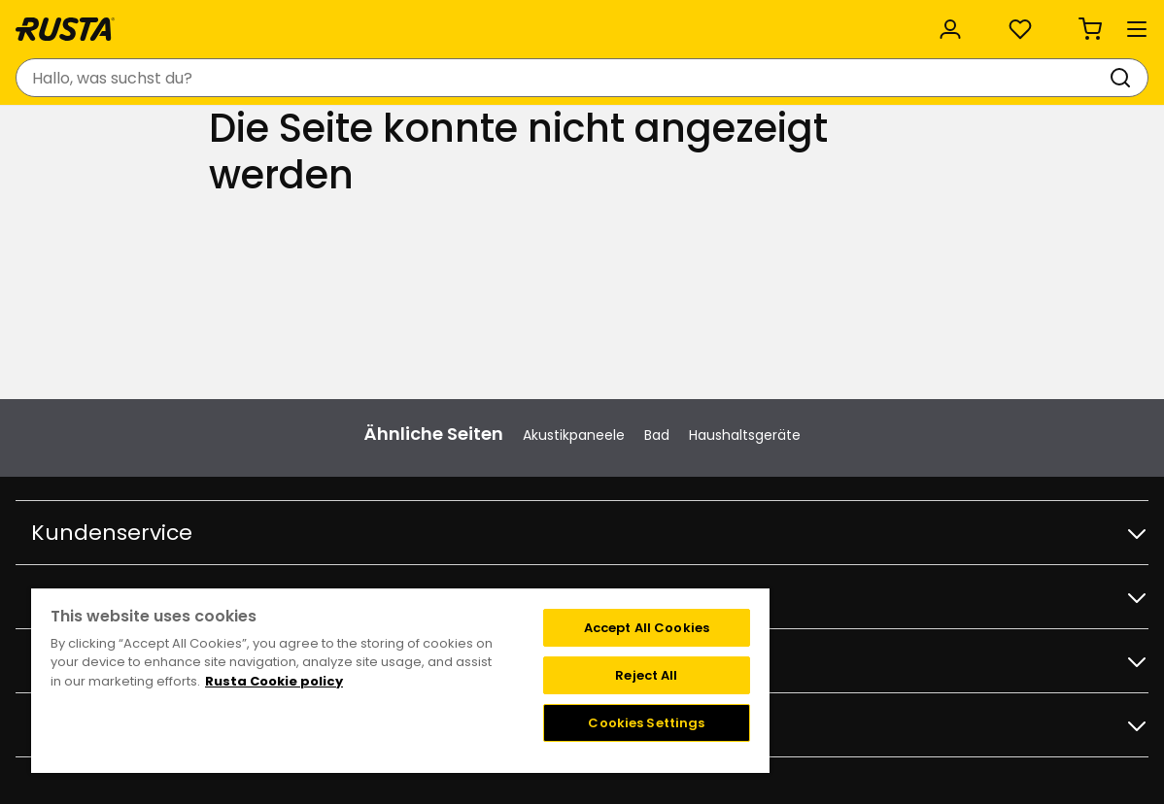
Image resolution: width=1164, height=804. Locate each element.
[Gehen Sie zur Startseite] (89, 77)
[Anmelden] (929, 77)
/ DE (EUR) (1063, 22)
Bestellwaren (216, 491)
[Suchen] (635, 77)
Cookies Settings (646, 723)
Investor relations (482, 573)
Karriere (449, 532)
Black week (460, 450)
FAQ (187, 430)
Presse (445, 552)
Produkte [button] (69, 134)
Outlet (474, 133)
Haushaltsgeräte (745, 293)
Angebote (457, 430)
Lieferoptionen (223, 471)
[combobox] (406, 77)
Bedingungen (727, 430)
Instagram (912, 409)
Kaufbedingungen (234, 450)
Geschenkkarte (225, 511)
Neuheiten (380, 133)
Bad (656, 293)
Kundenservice (75, 21)
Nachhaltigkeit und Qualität (264, 21)
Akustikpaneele (574, 293)
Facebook (910, 430)
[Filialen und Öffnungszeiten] (785, 77)
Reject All (646, 675)
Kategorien (440, 21)
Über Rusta (460, 491)
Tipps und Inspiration (231, 133)
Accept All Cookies (646, 628)
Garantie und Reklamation (263, 532)
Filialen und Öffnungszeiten (516, 409)
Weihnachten (470, 471)
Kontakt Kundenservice (252, 409)
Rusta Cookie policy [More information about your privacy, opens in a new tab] (274, 681)
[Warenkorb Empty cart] (1105, 77)
